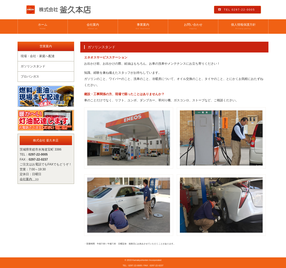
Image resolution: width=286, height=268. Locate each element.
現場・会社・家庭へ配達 (38, 56)
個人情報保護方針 (243, 26)
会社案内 (93, 26)
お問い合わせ (193, 26)
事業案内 (143, 26)
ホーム (43, 26)
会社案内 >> (29, 179)
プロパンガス (30, 76)
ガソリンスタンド (33, 66)
